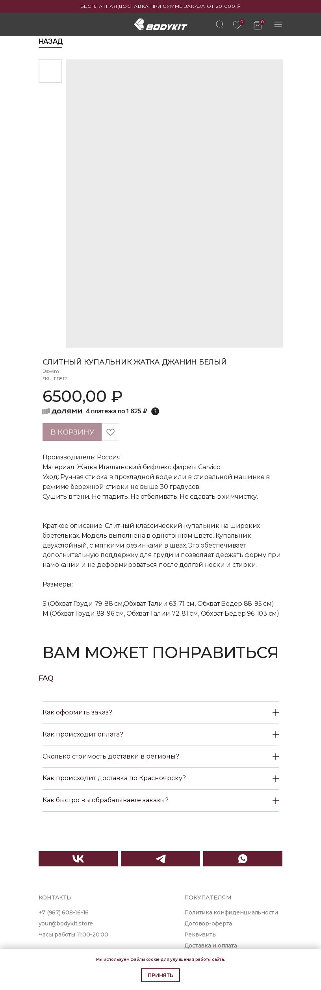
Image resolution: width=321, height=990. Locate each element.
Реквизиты (200, 934)
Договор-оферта (208, 923)
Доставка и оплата (210, 945)
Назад (51, 41)
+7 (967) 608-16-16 (64, 912)
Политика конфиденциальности (231, 912)
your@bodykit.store (66, 923)
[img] (220, 24)
